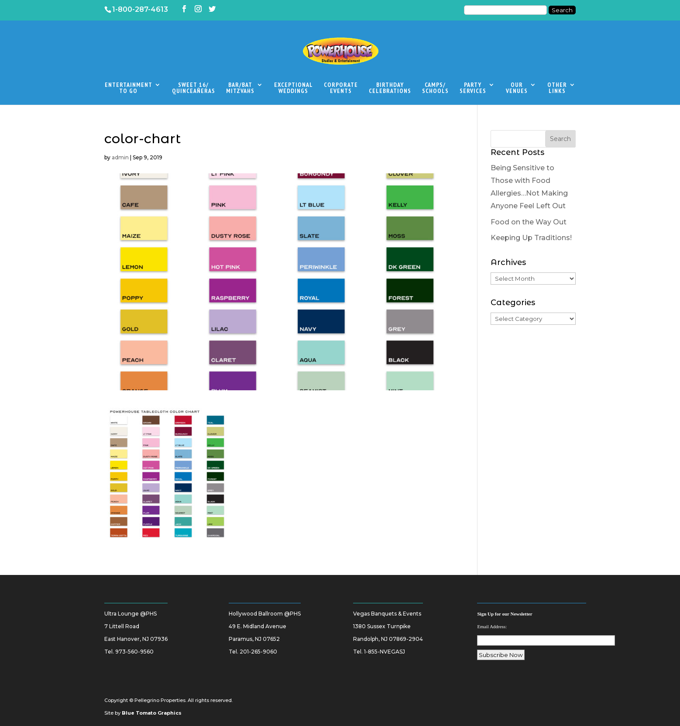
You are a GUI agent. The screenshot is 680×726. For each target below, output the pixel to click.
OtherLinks (557, 88)
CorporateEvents (341, 88)
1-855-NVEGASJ (384, 651)
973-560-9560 (134, 651)
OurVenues (517, 88)
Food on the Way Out (529, 222)
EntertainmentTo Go (128, 88)
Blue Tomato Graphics (152, 713)
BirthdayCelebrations (390, 88)
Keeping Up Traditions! (531, 238)
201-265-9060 (258, 651)
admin (120, 157)
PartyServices (473, 88)
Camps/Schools (435, 88)
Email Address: (492, 626)
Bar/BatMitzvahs (240, 88)
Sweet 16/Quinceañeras (193, 88)
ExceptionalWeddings (293, 88)
